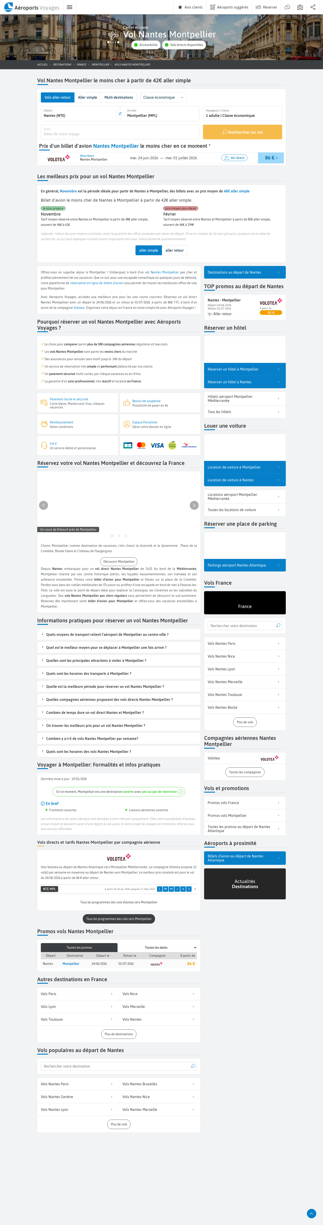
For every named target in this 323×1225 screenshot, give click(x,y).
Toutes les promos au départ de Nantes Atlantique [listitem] (245, 828)
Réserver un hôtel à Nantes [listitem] (245, 381)
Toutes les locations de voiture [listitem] (245, 509)
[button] (145, 45)
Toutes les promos (79, 946)
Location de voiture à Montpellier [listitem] (245, 466)
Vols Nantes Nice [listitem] (159, 1096)
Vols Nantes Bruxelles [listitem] (159, 1083)
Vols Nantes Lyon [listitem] (78, 1108)
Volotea (79, 307)
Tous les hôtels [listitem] (245, 411)
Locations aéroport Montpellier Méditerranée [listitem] (245, 496)
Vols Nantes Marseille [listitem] (159, 1108)
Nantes (156, 272)
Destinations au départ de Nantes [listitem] (245, 271)
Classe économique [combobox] (159, 97)
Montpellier (170, 272)
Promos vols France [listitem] (245, 802)
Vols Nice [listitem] (159, 993)
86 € (191, 962)
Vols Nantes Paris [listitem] (78, 1083)
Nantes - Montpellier (224, 300)
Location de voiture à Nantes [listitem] (245, 479)
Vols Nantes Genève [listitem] (78, 1096)
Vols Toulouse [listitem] (78, 1018)
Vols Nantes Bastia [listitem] (245, 707)
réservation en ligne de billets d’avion (96, 282)
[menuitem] (31, 7)
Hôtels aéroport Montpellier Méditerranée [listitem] (245, 398)
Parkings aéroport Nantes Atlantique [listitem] (245, 565)
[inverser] (120, 113)
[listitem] (245, 757)
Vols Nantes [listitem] (159, 1018)
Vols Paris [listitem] (78, 993)
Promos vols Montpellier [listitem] (245, 815)
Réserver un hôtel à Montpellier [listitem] (245, 368)
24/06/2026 (99, 963)
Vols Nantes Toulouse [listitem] (245, 694)
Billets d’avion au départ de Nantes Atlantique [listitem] (245, 858)
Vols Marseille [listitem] (159, 1005)
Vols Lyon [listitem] (78, 1005)
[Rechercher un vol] (242, 131)
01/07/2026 (126, 963)
